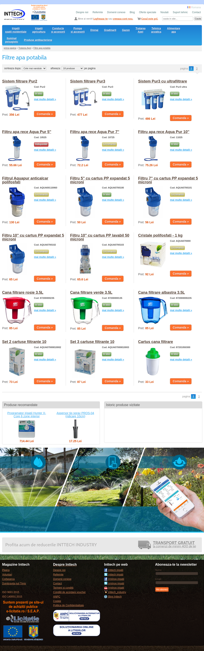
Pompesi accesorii (78, 30)
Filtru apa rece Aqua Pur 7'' (94, 132)
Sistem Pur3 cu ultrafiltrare (162, 81)
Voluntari (7, 574)
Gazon (126, 30)
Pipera (6, 570)
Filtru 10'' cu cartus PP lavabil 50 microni (99, 237)
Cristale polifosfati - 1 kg (160, 235)
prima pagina (10, 48)
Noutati (164, 12)
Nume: (158, 570)
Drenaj (94, 30)
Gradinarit (110, 30)
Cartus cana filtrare (155, 342)
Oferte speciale (147, 12)
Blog (132, 12)
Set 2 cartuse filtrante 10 (24, 342)
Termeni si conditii (63, 587)
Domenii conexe (116, 12)
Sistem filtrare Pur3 (87, 81)
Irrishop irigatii (114, 579)
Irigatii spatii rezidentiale (16, 30)
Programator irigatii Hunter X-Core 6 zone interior (26, 414)
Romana (194, 7)
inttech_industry (115, 592)
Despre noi (82, 12)
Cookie (57, 601)
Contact (196, 12)
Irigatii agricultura (38, 30)
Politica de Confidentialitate (68, 605)
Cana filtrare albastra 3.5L (161, 292)
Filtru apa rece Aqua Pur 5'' (26, 132)
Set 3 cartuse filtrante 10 (92, 342)
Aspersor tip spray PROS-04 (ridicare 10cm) (75, 414)
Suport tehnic (180, 12)
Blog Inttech (113, 596)
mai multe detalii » (45, 99)
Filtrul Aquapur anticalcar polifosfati (25, 180)
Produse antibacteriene (38, 40)
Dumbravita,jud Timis (14, 583)
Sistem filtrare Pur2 (19, 81)
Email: (158, 579)
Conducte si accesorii (58, 30)
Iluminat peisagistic (11, 40)
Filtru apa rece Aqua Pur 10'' (163, 132)
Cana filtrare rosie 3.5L (22, 292)
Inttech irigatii (113, 570)
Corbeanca (8, 579)
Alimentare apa (173, 30)
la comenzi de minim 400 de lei (174, 544)
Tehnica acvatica (156, 30)
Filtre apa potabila (42, 48)
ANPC (56, 596)
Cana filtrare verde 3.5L (91, 292)
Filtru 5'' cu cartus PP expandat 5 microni (100, 180)
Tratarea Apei (141, 30)
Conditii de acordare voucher (69, 592)
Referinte (97, 12)
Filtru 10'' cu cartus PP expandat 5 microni (33, 237)
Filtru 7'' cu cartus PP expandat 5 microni (168, 180)
